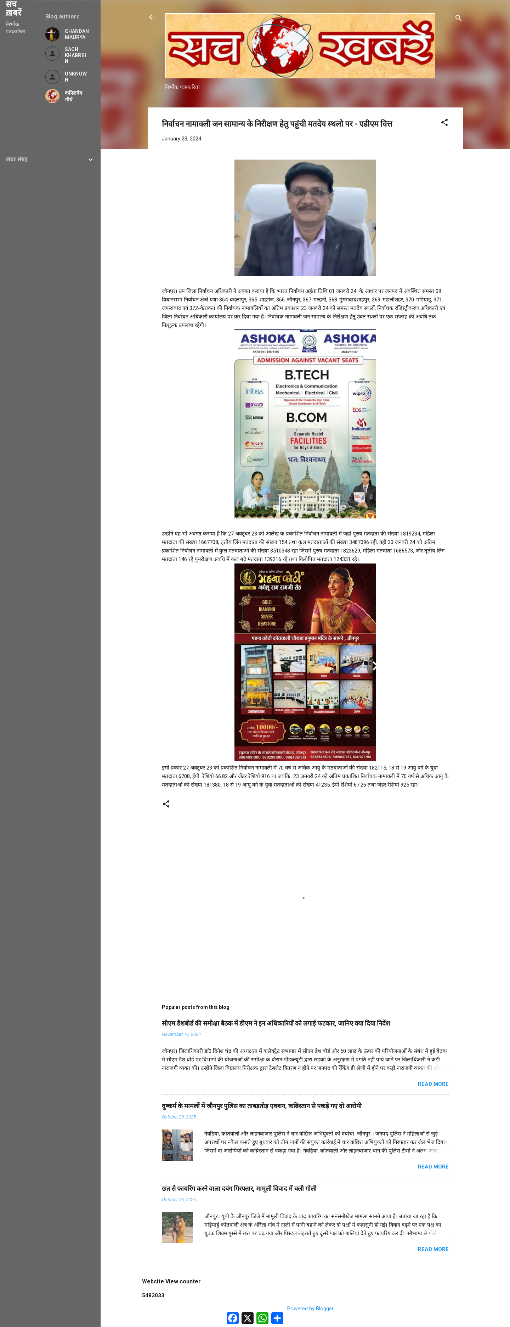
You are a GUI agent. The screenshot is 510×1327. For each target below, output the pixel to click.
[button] (444, 123)
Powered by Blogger (305, 1308)
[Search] (458, 19)
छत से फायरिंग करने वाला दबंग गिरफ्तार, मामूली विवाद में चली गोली (239, 1188)
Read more (433, 1084)
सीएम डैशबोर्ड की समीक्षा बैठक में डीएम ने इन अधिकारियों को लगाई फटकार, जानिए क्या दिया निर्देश (276, 1023)
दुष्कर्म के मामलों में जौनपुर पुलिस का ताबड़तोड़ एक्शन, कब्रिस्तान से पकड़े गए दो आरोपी (262, 1106)
